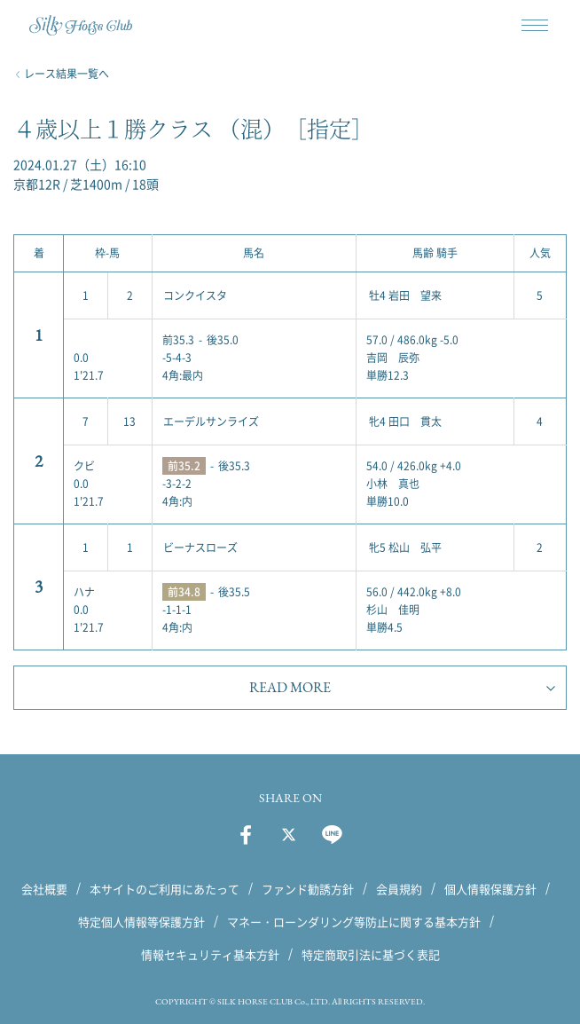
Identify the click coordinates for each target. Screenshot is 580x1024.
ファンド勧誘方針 (308, 888)
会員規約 (399, 888)
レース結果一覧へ (66, 73)
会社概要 (44, 888)
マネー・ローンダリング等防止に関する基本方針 (354, 921)
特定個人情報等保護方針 (141, 921)
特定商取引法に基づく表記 (371, 954)
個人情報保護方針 (490, 888)
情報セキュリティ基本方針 (210, 954)
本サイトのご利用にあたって (164, 888)
